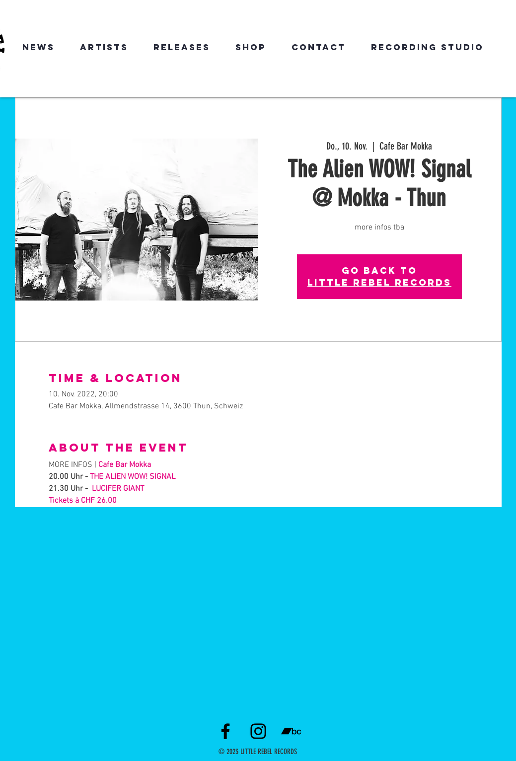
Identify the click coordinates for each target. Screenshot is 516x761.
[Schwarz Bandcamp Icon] (291, 731)
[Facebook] (225, 731)
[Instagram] (258, 731)
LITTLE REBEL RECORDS (379, 282)
